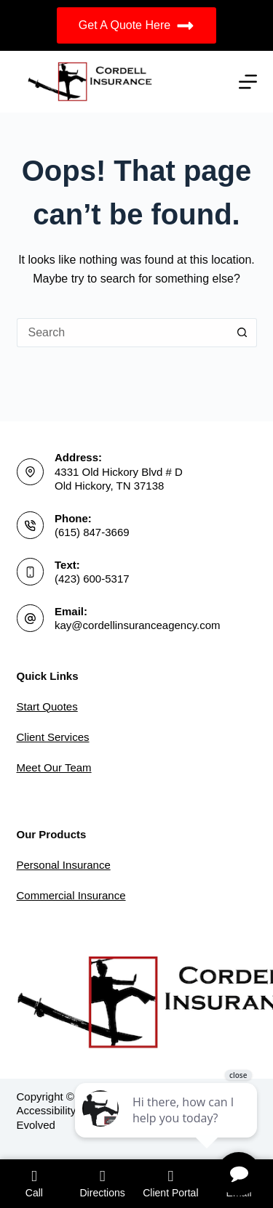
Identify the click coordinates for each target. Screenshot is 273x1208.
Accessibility (46, 1110)
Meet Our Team (54, 767)
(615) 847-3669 (92, 532)
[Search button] (242, 332)
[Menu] (248, 82)
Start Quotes (47, 706)
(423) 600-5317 (92, 578)
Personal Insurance (64, 865)
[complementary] (167, 1128)
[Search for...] (122, 332)
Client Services (53, 737)
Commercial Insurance (71, 895)
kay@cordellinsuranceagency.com (138, 625)
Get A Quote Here (136, 26)
